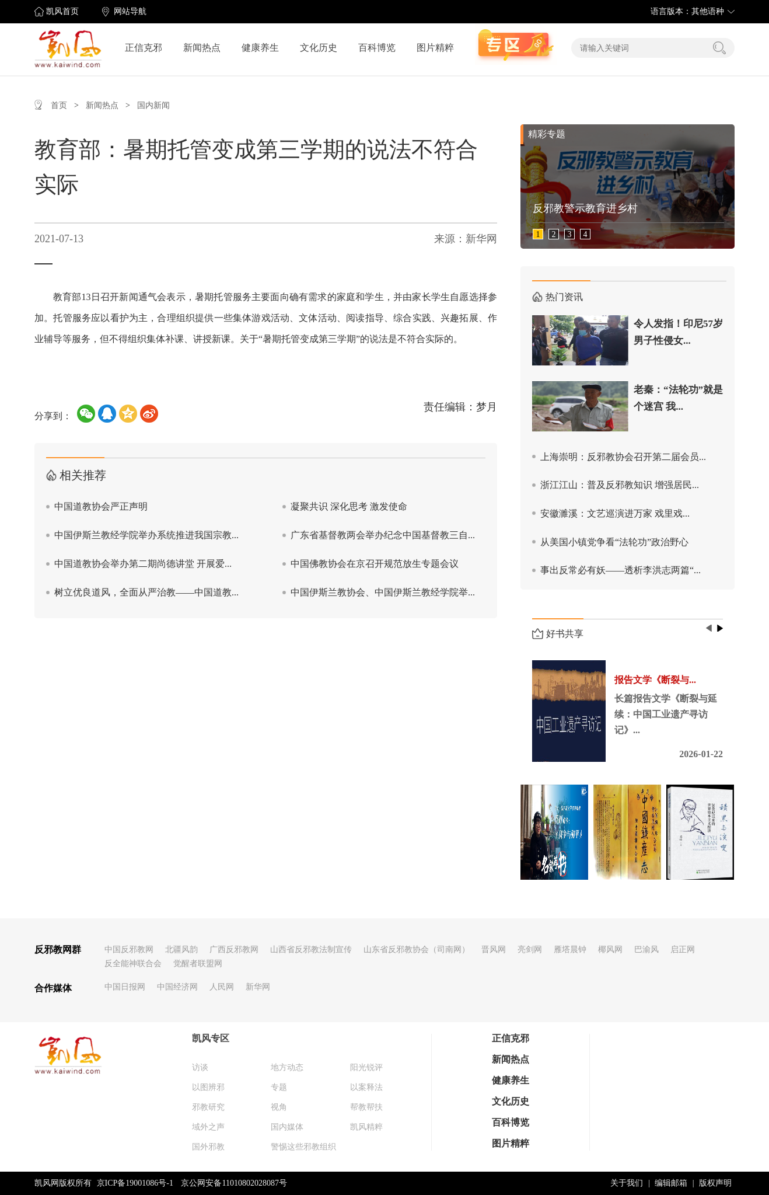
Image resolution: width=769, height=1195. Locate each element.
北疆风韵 (181, 949)
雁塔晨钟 (570, 949)
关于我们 (626, 1183)
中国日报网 (124, 987)
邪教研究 (208, 1107)
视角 (279, 1107)
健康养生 (260, 48)
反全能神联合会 (133, 963)
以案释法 (366, 1087)
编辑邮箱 (671, 1183)
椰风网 (610, 949)
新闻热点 (202, 48)
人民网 (221, 987)
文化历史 (318, 48)
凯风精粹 (366, 1127)
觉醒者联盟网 (197, 963)
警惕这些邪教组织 (303, 1146)
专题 (279, 1087)
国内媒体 (287, 1127)
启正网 (682, 949)
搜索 (719, 47)
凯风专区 (210, 1038)
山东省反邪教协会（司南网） (416, 949)
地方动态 (287, 1067)
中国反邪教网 (128, 949)
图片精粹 (435, 48)
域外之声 (208, 1127)
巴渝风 (646, 949)
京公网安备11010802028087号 (233, 1183)
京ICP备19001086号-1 (135, 1183)
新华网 (258, 987)
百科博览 (377, 48)
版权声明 (715, 1183)
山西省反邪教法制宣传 (311, 949)
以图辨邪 (208, 1087)
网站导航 (130, 11)
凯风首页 (62, 11)
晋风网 (493, 949)
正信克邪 (143, 48)
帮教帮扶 (366, 1107)
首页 (59, 105)
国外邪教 (208, 1146)
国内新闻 (153, 105)
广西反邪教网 (233, 949)
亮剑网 (530, 949)
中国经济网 (177, 987)
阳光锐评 (366, 1067)
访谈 (200, 1067)
